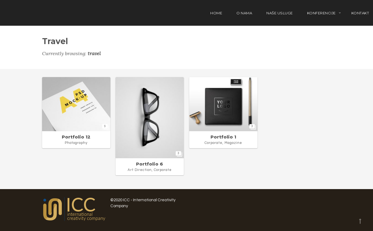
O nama (244, 13)
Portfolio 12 (76, 137)
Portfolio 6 (149, 164)
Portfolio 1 (223, 137)
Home (216, 13)
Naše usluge (279, 13)
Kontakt (360, 13)
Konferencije (321, 13)
